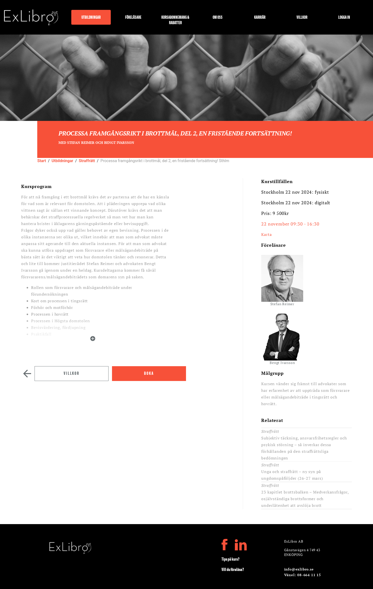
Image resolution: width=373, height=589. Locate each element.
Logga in (344, 17)
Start (41, 160)
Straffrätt (87, 160)
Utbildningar (91, 17)
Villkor (302, 17)
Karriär (259, 17)
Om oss (218, 17)
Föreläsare (133, 17)
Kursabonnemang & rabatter (175, 19)
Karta (266, 234)
